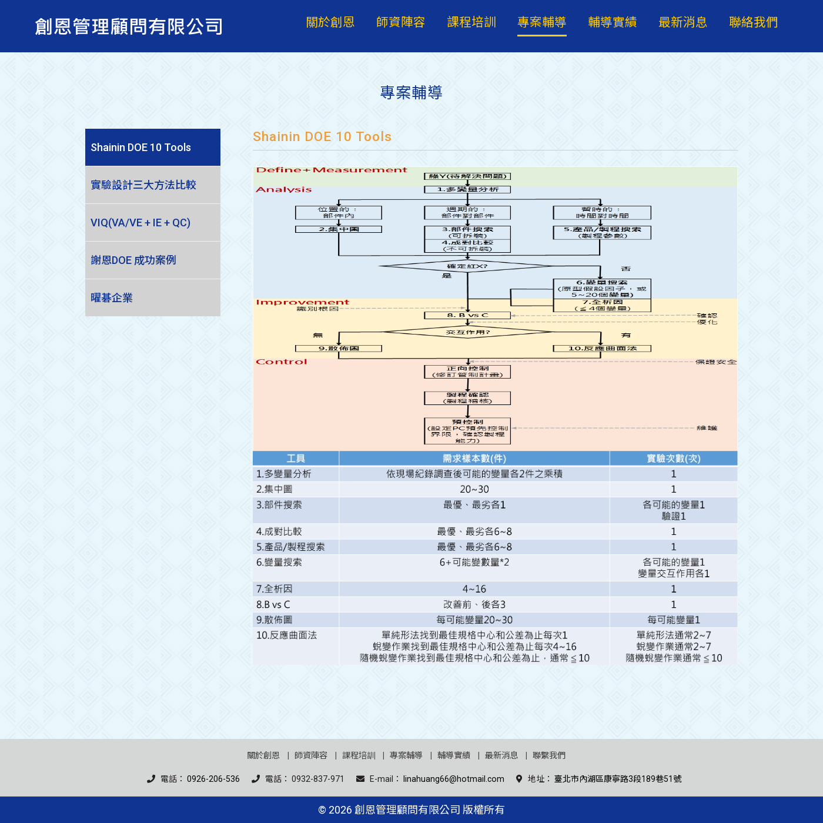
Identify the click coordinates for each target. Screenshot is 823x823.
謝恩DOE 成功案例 (133, 260)
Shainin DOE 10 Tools (141, 147)
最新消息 (501, 756)
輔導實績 (453, 756)
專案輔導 (406, 756)
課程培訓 (358, 756)
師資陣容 (311, 756)
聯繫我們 (549, 756)
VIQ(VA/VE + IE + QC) (140, 222)
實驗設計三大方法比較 (143, 185)
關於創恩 (263, 756)
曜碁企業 (112, 298)
